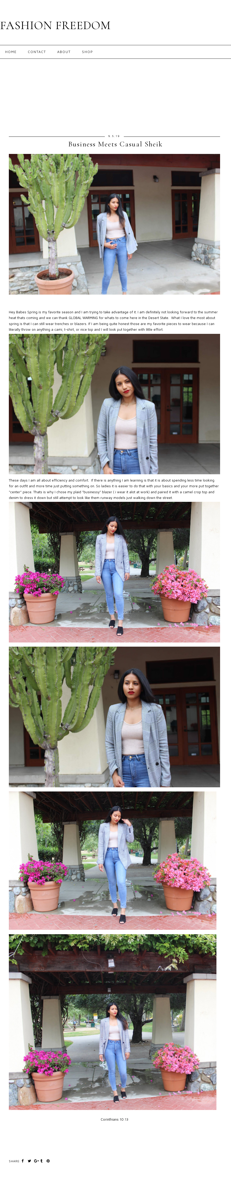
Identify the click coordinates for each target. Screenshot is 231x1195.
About (64, 52)
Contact (37, 52)
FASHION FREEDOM (55, 25)
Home (11, 52)
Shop (87, 52)
